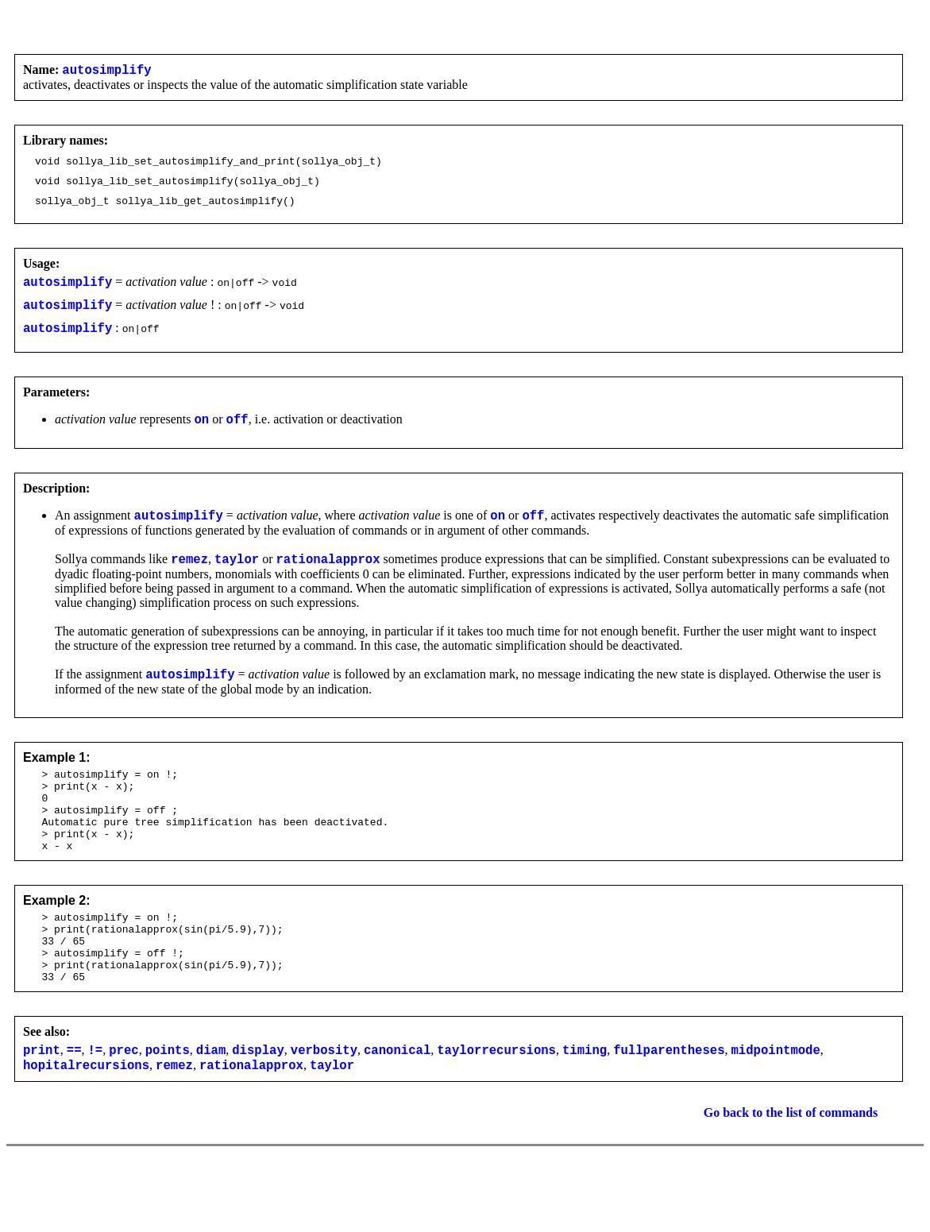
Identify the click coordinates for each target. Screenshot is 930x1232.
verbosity (324, 1109)
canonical (397, 1109)
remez (189, 582)
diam (211, 1109)
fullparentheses (668, 1109)
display (258, 1109)
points (167, 1109)
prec (123, 1109)
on (202, 437)
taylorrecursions (496, 1109)
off (237, 437)
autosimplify (106, 71)
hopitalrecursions (86, 1126)
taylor (236, 582)
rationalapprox (328, 582)
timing (584, 1109)
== (74, 1109)
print (41, 1109)
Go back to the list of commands (791, 1174)
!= (95, 1109)
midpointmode (775, 1109)
